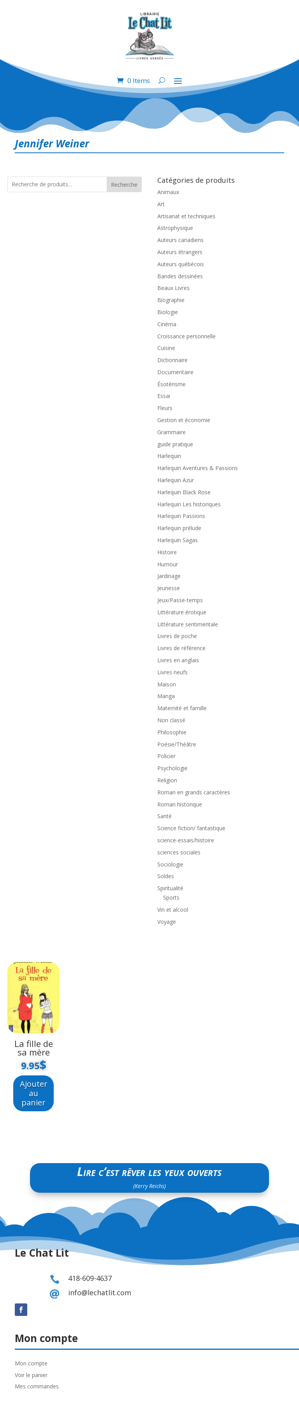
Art (161, 204)
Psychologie (172, 768)
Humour (167, 564)
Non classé (171, 720)
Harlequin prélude (179, 528)
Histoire (167, 552)
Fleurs (164, 408)
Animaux (168, 192)
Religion (167, 780)
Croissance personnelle (186, 336)
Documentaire (175, 372)
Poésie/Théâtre (176, 744)
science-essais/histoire (185, 840)
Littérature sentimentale (187, 624)
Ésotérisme (171, 384)
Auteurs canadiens (180, 240)
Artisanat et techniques (186, 216)
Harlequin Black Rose (184, 492)
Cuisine (166, 348)
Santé (164, 816)
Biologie (167, 312)
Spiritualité (170, 888)
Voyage (166, 921)
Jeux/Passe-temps (180, 600)
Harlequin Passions (181, 516)
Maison (166, 684)
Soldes (165, 876)
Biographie (171, 300)
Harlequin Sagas (177, 540)
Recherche (124, 184)
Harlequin (169, 456)
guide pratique (175, 444)
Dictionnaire (172, 360)
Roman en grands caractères (193, 792)
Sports (171, 897)
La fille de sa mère (33, 1048)
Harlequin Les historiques (189, 504)
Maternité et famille (182, 708)
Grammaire (171, 432)
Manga (166, 696)
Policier (166, 756)
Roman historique (179, 804)
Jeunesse (168, 588)
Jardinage (169, 576)
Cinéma (166, 324)
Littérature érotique (181, 612)
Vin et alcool (172, 909)
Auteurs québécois (180, 264)
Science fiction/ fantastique (191, 828)
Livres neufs (172, 672)
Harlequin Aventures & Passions (197, 468)
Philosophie (171, 732)
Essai (163, 396)
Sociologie (170, 864)
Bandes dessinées (180, 276)
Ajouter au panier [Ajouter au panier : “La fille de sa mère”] (33, 1093)
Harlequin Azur (175, 480)
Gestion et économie (183, 420)
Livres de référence (181, 648)
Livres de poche (177, 636)
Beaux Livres (173, 288)
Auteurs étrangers (179, 252)
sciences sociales (179, 852)
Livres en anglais (178, 660)
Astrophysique (175, 228)
